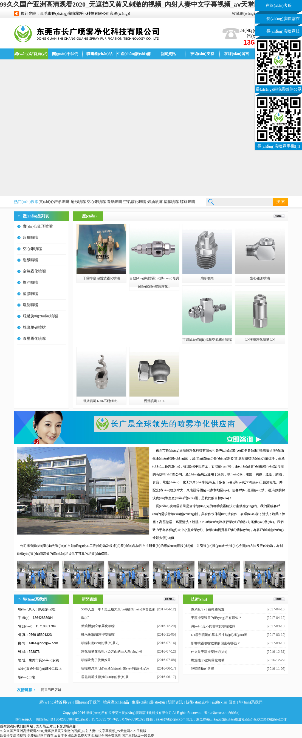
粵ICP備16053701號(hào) (221, 713)
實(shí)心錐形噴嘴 (54, 202)
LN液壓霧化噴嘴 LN (260, 339)
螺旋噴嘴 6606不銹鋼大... (101, 401)
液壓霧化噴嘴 (34, 339)
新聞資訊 (168, 54)
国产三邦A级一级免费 (138, 735)
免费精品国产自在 (40, 735)
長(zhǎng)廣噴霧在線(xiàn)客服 (283, 20)
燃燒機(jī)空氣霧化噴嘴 (98, 626)
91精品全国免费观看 (106, 735)
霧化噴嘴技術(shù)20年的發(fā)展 (105, 677)
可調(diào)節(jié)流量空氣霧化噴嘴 (207, 339)
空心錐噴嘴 (96, 202)
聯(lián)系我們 (251, 702)
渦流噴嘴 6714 (154, 401)
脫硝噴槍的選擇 (202, 669)
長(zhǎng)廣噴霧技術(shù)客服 (283, 32)
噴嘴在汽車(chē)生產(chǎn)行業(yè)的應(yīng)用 (115, 668)
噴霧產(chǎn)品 (99, 54)
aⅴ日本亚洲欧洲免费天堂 (72, 735)
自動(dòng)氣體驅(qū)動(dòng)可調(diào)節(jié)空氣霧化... (154, 282)
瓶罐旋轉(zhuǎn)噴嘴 (40, 316)
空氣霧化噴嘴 (134, 202)
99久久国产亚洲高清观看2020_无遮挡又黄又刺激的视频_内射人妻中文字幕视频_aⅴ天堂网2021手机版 (146, 4)
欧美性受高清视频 (13, 735)
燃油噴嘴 (155, 202)
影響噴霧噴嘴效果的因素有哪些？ (215, 643)
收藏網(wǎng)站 (245, 14)
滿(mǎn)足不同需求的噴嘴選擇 (213, 626)
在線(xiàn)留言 (236, 54)
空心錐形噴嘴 (260, 278)
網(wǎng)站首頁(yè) (30, 54)
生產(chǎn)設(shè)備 (134, 54)
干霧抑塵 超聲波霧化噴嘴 (101, 278)
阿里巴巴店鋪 (51, 690)
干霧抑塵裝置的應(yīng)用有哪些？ (216, 618)
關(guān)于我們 (65, 54)
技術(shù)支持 (202, 54)
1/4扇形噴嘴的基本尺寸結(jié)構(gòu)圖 (219, 635)
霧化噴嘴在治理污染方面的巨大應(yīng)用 (111, 651)
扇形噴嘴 (78, 202)
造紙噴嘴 (114, 202)
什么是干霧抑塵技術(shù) (209, 652)
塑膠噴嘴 (171, 202)
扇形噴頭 (207, 278)
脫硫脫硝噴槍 (34, 327)
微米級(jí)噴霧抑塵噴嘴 (98, 634)
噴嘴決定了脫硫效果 (96, 660)
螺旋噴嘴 (187, 202)
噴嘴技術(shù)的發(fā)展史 (100, 643)
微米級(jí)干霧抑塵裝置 (208, 609)
